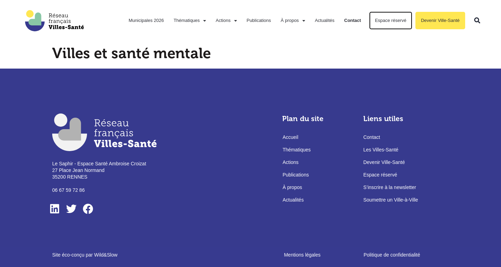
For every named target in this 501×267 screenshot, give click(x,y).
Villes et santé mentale (131, 53)
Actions (226, 20)
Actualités (324, 20)
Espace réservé (390, 20)
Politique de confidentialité (392, 255)
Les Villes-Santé (380, 149)
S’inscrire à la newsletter (389, 187)
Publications (259, 20)
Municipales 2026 (146, 20)
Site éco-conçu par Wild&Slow (85, 255)
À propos (293, 20)
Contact (352, 20)
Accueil (290, 137)
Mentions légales (302, 255)
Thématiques (190, 20)
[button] (477, 21)
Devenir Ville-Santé (440, 20)
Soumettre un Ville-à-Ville (390, 200)
